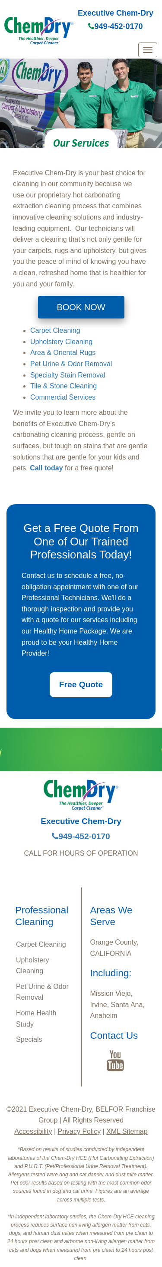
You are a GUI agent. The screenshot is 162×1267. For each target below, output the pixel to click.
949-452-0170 (115, 26)
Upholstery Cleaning (61, 341)
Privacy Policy (79, 1131)
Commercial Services (62, 397)
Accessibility (33, 1131)
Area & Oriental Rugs (62, 352)
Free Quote (81, 684)
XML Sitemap (126, 1131)
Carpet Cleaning (55, 330)
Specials (29, 1039)
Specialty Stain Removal (67, 375)
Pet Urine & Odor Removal (71, 364)
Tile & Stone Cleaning (63, 386)
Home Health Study (36, 1018)
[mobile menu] (147, 50)
